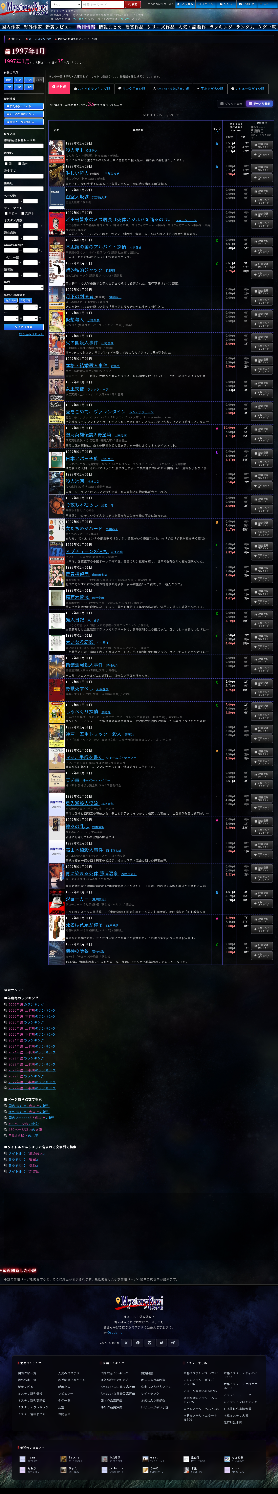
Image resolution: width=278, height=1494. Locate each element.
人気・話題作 (192, 27)
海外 (23, 163)
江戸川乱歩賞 (233, 1422)
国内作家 (11, 27)
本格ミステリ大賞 (236, 1415)
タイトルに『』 (27, 1153)
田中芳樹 (121, 435)
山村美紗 (107, 343)
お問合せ (64, 1414)
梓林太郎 (93, 481)
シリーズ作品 (161, 27)
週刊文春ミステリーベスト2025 (200, 1400)
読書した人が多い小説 (156, 1387)
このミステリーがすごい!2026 (199, 1382)
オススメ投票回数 (153, 1380)
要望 (61, 1407)
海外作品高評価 (111, 1407)
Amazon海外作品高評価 (118, 1393)
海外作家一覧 (27, 1380)
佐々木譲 (117, 552)
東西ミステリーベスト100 (202, 1409)
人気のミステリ (69, 1373)
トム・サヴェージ (141, 412)
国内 (10, 163)
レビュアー (65, 1393)
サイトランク (150, 1393)
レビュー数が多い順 (247, 88)
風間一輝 (107, 505)
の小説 (23, 1123)
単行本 (11, 213)
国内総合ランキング (114, 1373)
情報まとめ (110, 27)
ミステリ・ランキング (33, 1407)
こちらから (77, 19)
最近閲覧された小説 (72, 1380)
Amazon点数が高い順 (171, 88)
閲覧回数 (147, 1373)
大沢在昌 (135, 247)
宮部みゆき (112, 173)
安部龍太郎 (99, 197)
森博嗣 (110, 270)
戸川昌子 (93, 620)
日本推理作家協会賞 (237, 1409)
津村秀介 (112, 665)
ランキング (221, 27)
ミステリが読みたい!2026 (202, 1391)
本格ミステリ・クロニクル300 (240, 1386)
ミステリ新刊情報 (30, 1393)
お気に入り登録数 (153, 1400)
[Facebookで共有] (138, 1342)
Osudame (115, 1332)
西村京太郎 (113, 850)
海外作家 (32, 27)
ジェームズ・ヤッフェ (121, 757)
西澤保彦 (112, 925)
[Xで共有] (126, 1342)
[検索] (133, 4)
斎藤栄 (129, 734)
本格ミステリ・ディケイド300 (240, 1375)
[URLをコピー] (173, 1342)
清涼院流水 (99, 899)
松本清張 (98, 827)
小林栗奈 (93, 320)
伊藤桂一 (115, 297)
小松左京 (107, 459)
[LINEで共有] (150, 1342)
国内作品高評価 (111, 1400)
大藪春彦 (102, 689)
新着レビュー (59, 27)
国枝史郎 (98, 597)
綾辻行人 (92, 150)
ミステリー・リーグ (237, 1395)
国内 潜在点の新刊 (29, 1105)
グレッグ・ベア (98, 389)
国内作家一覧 (27, 1373)
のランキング (26, 1004)
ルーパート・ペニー (96, 780)
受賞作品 (134, 27)
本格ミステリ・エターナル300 (200, 1417)
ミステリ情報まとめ (31, 1414)
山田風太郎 (99, 574)
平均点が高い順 (210, 88)
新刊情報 (86, 27)
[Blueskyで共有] (161, 1342)
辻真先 (115, 366)
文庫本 (28, 213)
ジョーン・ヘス (186, 220)
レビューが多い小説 (154, 1407)
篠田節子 (112, 529)
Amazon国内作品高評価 (118, 1387)
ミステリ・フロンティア (240, 1402)
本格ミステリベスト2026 (201, 1373)
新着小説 (64, 1387)
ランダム (245, 27)
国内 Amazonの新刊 (32, 1117)
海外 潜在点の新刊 (29, 1111)
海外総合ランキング (114, 1380)
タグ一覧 (267, 27)
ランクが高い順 (131, 88)
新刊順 (59, 86)
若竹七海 (98, 951)
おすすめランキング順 (92, 88)
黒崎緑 (105, 712)
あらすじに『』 (24, 1159)
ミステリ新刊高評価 (31, 1400)
